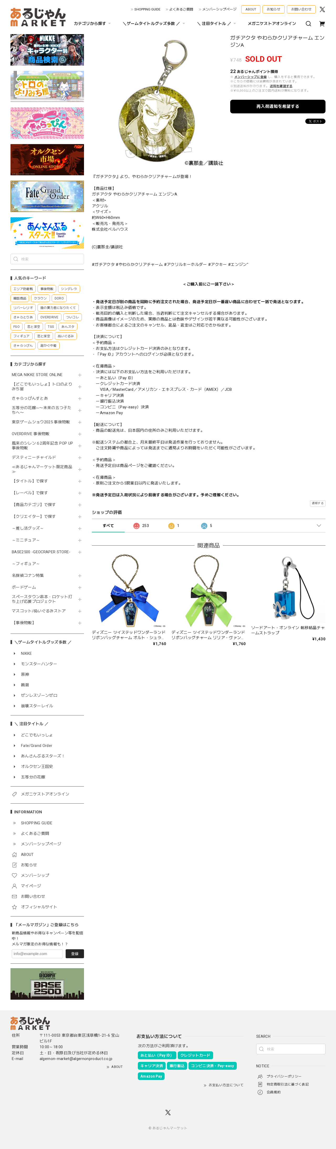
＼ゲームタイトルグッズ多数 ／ (154, 23)
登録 (74, 954)
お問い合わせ (301, 9)
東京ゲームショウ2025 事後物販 (43, 422)
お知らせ (273, 9)
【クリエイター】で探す (34, 516)
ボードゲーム (24, 587)
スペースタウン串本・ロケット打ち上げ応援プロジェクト (42, 599)
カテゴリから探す (93, 23)
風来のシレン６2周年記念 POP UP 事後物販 (42, 445)
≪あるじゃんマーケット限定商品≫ (42, 469)
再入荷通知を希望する (277, 106)
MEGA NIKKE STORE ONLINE (37, 375)
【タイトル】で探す (30, 481)
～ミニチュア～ (26, 540)
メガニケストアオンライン (272, 23)
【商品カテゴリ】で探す (34, 505)
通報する (318, 503)
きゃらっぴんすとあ (30, 398)
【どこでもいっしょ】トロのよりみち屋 (42, 386)
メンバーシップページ (219, 9)
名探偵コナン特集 (28, 575)
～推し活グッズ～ (28, 528)
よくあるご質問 (181, 9)
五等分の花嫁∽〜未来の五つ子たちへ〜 (41, 410)
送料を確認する (281, 86)
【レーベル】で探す (30, 493)
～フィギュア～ (26, 564)
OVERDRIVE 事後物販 (31, 434)
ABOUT (250, 9)
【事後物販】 (24, 623)
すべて (108, 526)
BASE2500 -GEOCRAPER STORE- (41, 552)
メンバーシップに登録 (250, 77)
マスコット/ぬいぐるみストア (39, 611)
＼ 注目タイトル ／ (217, 23)
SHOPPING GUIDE (147, 9)
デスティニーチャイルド (34, 457)
